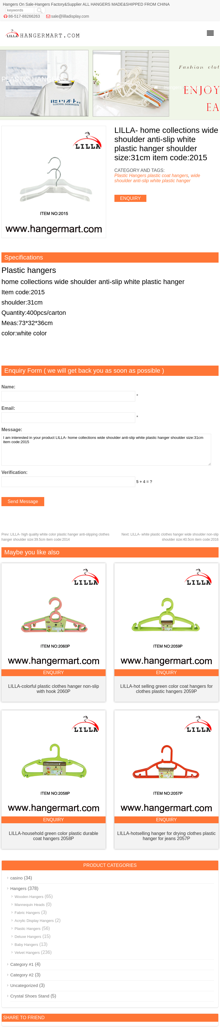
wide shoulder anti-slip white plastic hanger (157, 178)
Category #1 (22, 964)
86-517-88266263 (24, 16)
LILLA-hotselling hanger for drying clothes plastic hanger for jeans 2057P (166, 836)
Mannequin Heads (30, 905)
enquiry (130, 198)
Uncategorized (24, 985)
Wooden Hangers (29, 897)
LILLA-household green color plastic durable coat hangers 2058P (53, 836)
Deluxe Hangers (28, 936)
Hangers (172, 87)
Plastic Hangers (203, 87)
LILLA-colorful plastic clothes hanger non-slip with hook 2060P (53, 689)
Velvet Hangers (27, 952)
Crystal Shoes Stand (29, 996)
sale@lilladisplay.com (70, 16)
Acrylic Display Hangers (34, 921)
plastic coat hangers (168, 175)
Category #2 (22, 974)
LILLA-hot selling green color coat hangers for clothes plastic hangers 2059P (166, 689)
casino (16, 877)
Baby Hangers (26, 944)
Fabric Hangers (27, 913)
